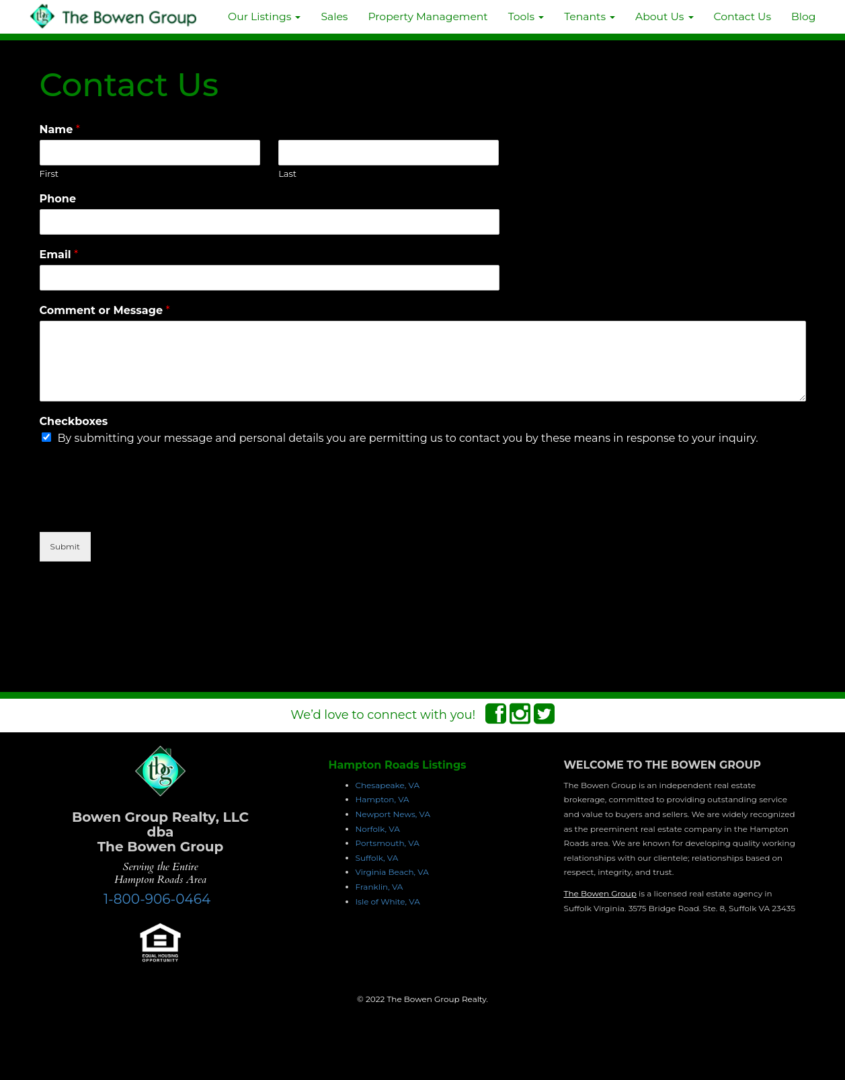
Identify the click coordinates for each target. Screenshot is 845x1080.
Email (59, 254)
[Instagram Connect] (520, 718)
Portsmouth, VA (387, 843)
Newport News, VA (393, 814)
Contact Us (743, 16)
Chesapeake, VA (388, 785)
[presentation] (142, 509)
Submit (65, 546)
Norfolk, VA (378, 829)
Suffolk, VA (377, 858)
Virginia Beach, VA (392, 872)
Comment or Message (105, 310)
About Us (664, 16)
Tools (526, 16)
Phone (58, 198)
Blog (803, 16)
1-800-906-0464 (157, 899)
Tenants (589, 16)
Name (60, 129)
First (49, 173)
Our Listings (264, 16)
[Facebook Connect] (495, 718)
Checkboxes (74, 421)
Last (287, 173)
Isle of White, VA (388, 901)
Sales (334, 16)
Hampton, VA (382, 799)
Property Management (427, 16)
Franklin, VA (379, 887)
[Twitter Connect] (544, 718)
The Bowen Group (600, 893)
